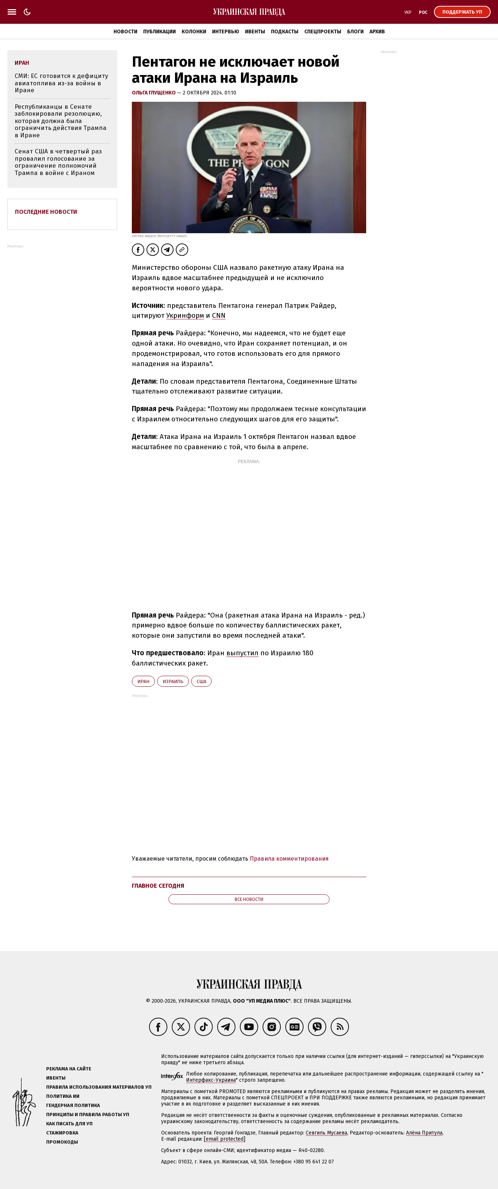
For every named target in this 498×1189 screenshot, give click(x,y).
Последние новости (46, 211)
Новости (125, 32)
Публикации (159, 32)
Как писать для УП (69, 1123)
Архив (377, 32)
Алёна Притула (424, 1133)
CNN (219, 315)
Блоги (355, 32)
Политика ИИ (62, 1096)
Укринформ (185, 315)
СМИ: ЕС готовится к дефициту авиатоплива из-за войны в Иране (61, 83)
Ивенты (255, 32)
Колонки (194, 32)
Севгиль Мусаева (326, 1133)
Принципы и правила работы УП (87, 1114)
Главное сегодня (158, 885)
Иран (143, 681)
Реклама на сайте (68, 1068)
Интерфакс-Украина (211, 1080)
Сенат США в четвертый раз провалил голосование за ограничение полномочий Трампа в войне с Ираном (58, 162)
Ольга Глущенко (154, 93)
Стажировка (62, 1133)
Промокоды (62, 1142)
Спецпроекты (322, 32)
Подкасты (284, 32)
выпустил (242, 653)
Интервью (225, 32)
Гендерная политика (73, 1105)
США (201, 681)
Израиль (173, 681)
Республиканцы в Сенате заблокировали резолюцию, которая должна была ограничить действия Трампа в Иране (61, 121)
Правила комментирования (289, 858)
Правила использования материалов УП (99, 1087)
